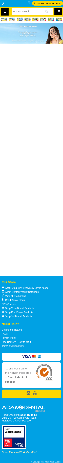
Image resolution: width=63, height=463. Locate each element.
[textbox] (26, 11)
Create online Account (49, 3)
